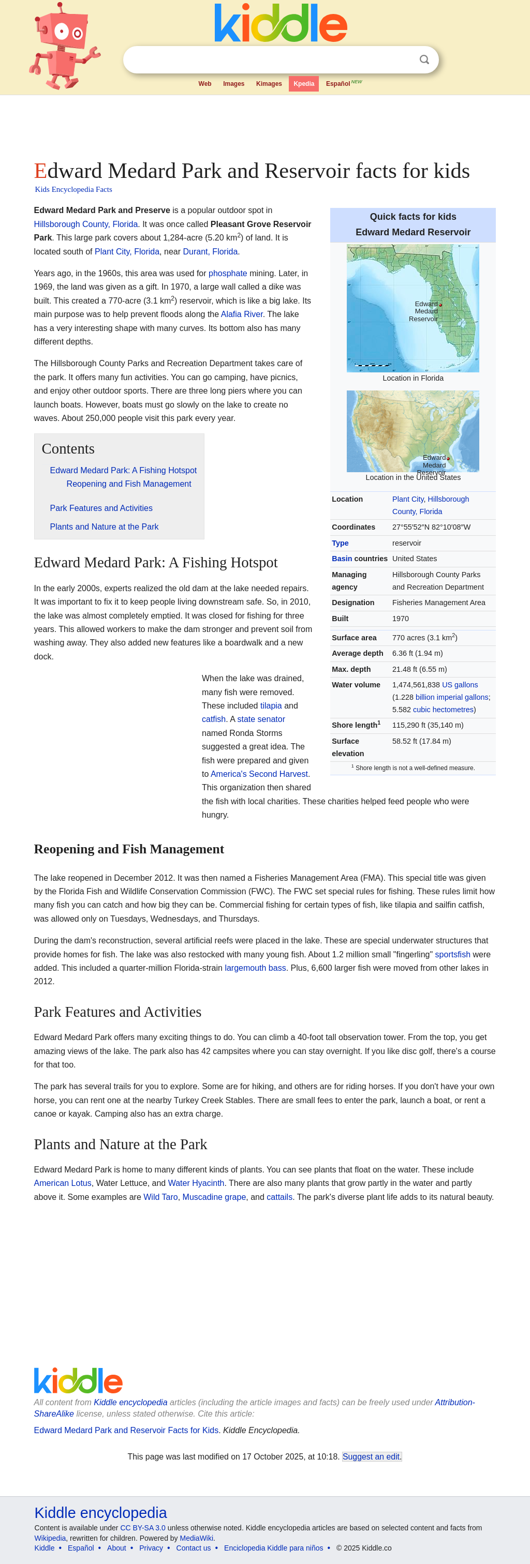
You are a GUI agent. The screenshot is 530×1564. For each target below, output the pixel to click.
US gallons (460, 685)
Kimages (269, 83)
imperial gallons (463, 697)
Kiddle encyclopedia (130, 1402)
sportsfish (452, 954)
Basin (342, 558)
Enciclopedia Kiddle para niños (273, 1548)
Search (424, 59)
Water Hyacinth (196, 1183)
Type (340, 543)
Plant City (408, 499)
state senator (261, 719)
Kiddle (45, 1548)
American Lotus (63, 1183)
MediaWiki (197, 1538)
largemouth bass (255, 968)
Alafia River (242, 314)
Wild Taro (160, 1197)
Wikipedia (50, 1538)
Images (233, 83)
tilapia (271, 705)
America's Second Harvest (259, 774)
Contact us (193, 1548)
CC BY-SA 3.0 (142, 1528)
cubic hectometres (443, 709)
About (116, 1548)
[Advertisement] (264, 124)
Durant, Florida (210, 251)
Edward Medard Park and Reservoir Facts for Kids (126, 1430)
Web (205, 83)
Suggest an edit (371, 1456)
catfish (214, 719)
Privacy (151, 1548)
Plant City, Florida (127, 251)
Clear (403, 60)
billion (425, 697)
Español (344, 82)
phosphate (228, 273)
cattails (279, 1197)
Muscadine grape (214, 1197)
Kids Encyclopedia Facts (73, 189)
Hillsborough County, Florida (86, 224)
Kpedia (303, 83)
